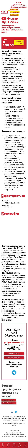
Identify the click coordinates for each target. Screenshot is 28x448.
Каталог (8, 445)
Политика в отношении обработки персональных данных (14, 424)
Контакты (14, 422)
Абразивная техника (8, 400)
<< (4, 18)
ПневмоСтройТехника (8, 403)
